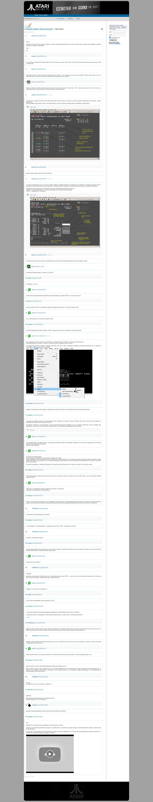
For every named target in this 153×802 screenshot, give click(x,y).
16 (26, 403)
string (33, 56)
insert (33, 36)
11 (26, 289)
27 (26, 556)
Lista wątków (60, 18)
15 (26, 336)
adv (32, 266)
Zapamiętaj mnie (114, 37)
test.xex (32, 430)
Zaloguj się (36, 18)
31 (26, 606)
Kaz (32, 82)
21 (26, 483)
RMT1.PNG (33, 107)
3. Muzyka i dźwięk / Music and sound (38, 29)
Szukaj (78, 18)
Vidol (29, 278)
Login (110, 31)
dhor (29, 301)
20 (26, 470)
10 (26, 278)
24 (26, 520)
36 (26, 677)
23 (26, 508)
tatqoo (30, 594)
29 (26, 583)
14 (26, 324)
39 (26, 716)
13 (26, 313)
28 (26, 567)
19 (26, 450)
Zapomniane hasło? (114, 42)
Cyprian (34, 705)
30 (26, 594)
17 (26, 415)
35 (26, 660)
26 (26, 543)
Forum (41, 15)
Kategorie (70, 18)
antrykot (30, 403)
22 (26, 495)
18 (26, 436)
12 (26, 301)
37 (26, 689)
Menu (36, 15)
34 (26, 648)
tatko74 (30, 689)
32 (26, 623)
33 (26, 635)
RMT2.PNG (33, 195)
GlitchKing (31, 623)
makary (30, 324)
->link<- (28, 617)
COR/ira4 (35, 508)
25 (26, 531)
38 (26, 705)
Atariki (45, 15)
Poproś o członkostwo (114, 43)
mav (33, 289)
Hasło (110, 35)
